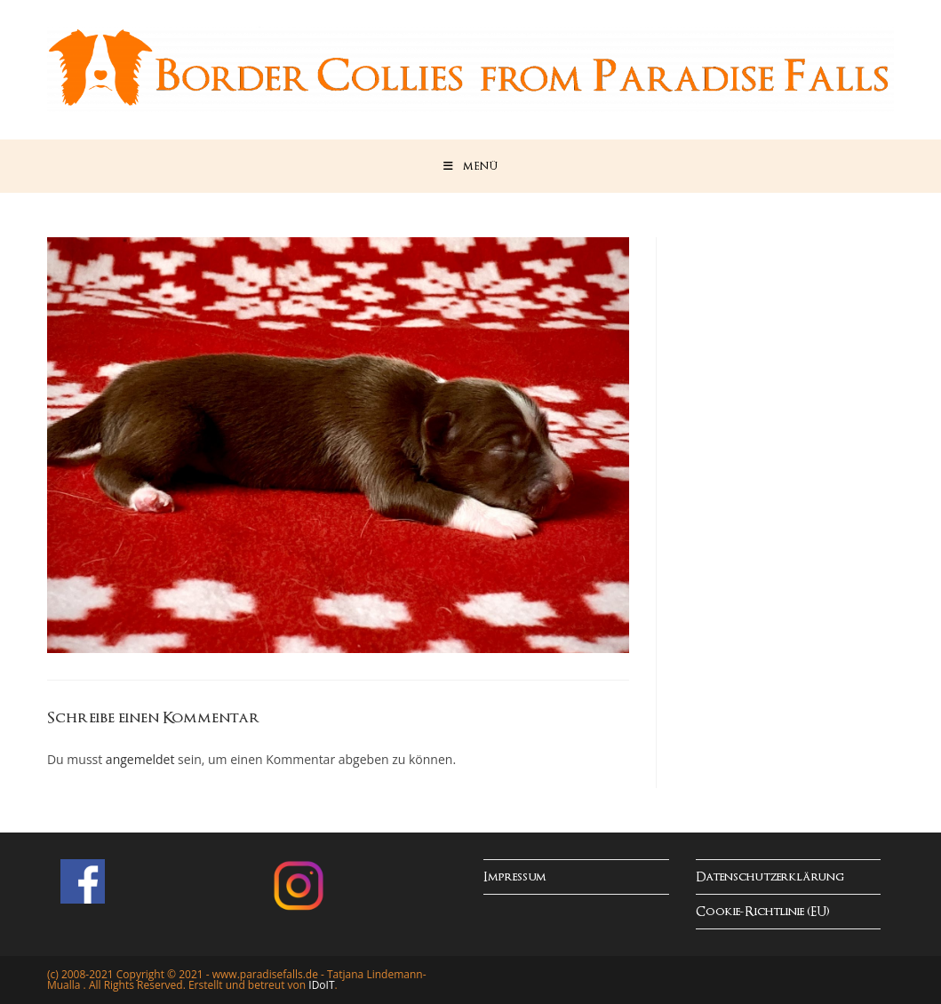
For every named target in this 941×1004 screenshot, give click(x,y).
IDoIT (321, 984)
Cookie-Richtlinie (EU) (763, 912)
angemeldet (140, 759)
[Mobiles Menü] (471, 166)
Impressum (514, 877)
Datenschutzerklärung (770, 877)
